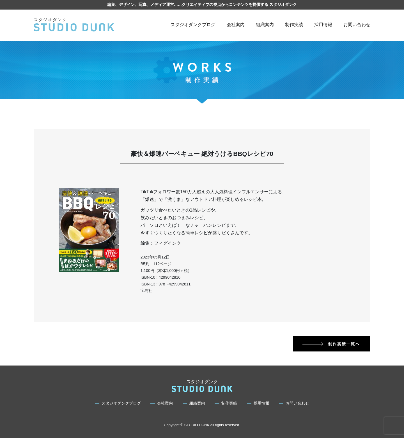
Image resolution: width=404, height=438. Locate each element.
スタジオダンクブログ (193, 24)
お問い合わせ (356, 24)
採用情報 (323, 24)
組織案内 (265, 24)
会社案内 (236, 24)
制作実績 (294, 24)
